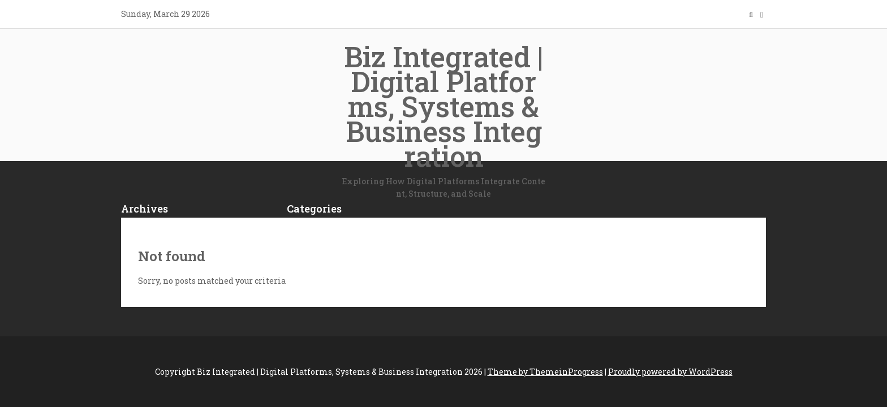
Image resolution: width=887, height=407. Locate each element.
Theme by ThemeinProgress (545, 371)
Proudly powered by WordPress (670, 371)
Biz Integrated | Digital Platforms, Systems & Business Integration (443, 119)
